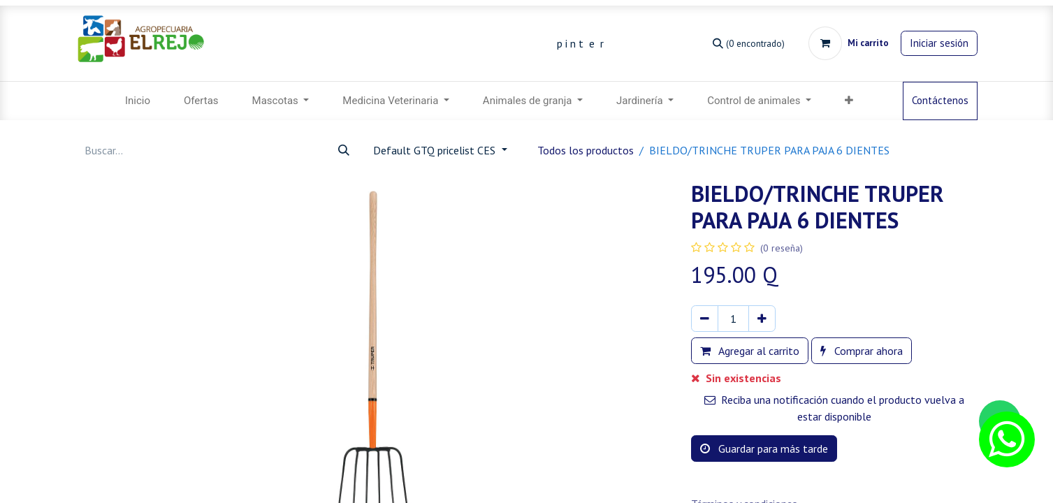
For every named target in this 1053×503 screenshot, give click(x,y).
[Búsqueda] (749, 43)
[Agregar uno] (762, 318)
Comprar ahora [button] (861, 351)
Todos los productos (585, 150)
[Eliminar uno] (704, 318)
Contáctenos (940, 100)
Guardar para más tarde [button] (764, 448)
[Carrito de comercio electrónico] (848, 43)
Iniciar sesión (939, 43)
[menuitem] (137, 101)
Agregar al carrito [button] (749, 351)
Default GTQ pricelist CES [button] (435, 150)
